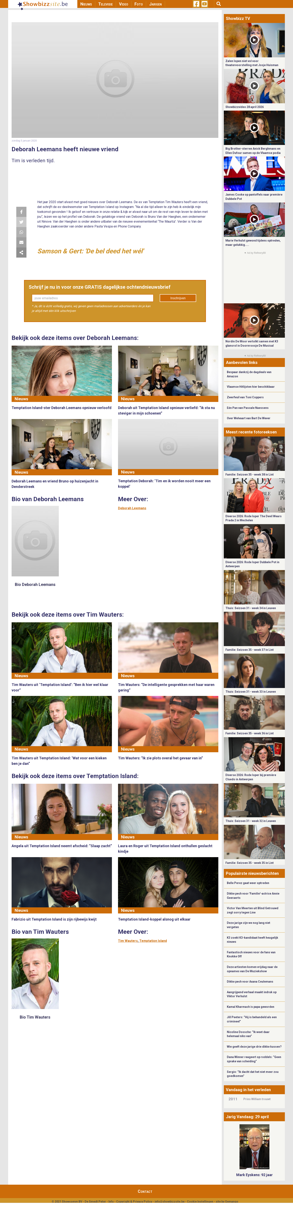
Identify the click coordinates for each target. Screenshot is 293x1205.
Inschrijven (178, 298)
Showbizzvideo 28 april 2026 (244, 107)
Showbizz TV (238, 18)
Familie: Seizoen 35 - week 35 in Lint (249, 862)
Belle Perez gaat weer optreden (248, 883)
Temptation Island (153, 941)
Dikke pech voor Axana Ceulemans (250, 981)
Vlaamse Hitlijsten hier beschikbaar (251, 386)
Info (111, 1201)
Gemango (231, 1201)
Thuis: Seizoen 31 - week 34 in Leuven (250, 608)
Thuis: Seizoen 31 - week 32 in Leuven (250, 821)
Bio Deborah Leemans (35, 584)
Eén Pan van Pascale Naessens (248, 407)
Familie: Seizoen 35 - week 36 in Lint (249, 733)
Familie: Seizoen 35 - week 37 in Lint (249, 649)
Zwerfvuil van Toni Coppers (245, 397)
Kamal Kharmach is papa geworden (250, 1006)
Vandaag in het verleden (248, 1089)
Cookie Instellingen (200, 1201)
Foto (138, 4)
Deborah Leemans (132, 508)
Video (123, 4)
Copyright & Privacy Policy (134, 1201)
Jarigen (155, 4)
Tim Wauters (128, 941)
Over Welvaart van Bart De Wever (248, 418)
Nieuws (86, 4)
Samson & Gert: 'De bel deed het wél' (90, 251)
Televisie (105, 4)
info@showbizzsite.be (170, 1201)
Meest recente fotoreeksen (251, 432)
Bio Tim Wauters (35, 1017)
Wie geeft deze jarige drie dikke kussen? (254, 1046)
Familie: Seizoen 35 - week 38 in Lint (249, 474)
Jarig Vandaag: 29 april (247, 1116)
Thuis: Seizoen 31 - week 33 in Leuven (250, 691)
